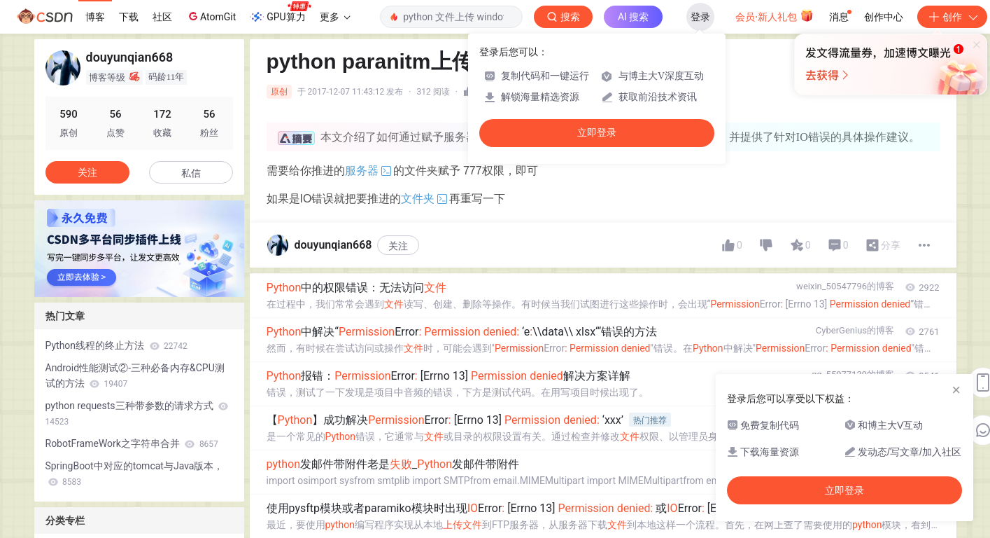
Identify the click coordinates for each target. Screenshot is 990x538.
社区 (162, 16)
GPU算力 (280, 12)
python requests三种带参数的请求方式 (137, 413)
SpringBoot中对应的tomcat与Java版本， (134, 473)
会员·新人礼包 (774, 15)
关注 (398, 245)
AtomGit (211, 16)
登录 (700, 16)
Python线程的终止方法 (116, 345)
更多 (335, 16)
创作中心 (883, 16)
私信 (191, 173)
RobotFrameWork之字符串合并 (131, 443)
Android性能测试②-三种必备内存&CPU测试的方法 (135, 375)
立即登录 (596, 132)
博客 (95, 16)
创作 (952, 16)
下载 (129, 16)
